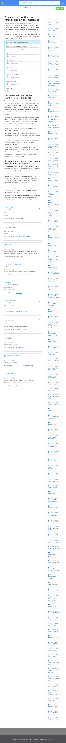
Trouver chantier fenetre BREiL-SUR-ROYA (53, 396)
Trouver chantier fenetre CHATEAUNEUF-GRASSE (53, 325)
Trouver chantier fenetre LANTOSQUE (53, 521)
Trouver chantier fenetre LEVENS (53, 244)
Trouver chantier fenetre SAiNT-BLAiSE (53, 576)
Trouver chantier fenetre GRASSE (53, 42)
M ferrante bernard (21, 386)
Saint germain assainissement (24, 275)
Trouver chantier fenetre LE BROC (53, 535)
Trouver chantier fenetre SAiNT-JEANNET (53, 287)
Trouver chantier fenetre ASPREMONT (54, 403)
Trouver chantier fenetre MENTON (53, 76)
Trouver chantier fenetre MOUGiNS (53, 90)
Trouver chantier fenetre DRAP (53, 251)
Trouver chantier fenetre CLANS (53, 655)
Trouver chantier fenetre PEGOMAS (53, 186)
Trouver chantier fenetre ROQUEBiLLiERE (53, 445)
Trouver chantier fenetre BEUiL (53, 699)
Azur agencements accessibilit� (24, 365)
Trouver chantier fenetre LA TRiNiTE (53, 139)
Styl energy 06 (19, 218)
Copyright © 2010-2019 (18, 739)
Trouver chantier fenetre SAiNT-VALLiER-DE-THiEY (53, 333)
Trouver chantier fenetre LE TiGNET (53, 347)
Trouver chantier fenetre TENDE (53, 423)
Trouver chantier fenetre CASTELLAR (53, 561)
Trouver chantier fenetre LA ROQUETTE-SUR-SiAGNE (53, 213)
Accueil (26, 7)
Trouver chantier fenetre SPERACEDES (54, 547)
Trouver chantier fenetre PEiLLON (53, 486)
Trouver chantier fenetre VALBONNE (53, 126)
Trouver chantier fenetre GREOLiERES (53, 705)
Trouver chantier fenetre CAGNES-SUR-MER (53, 48)
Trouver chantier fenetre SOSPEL (53, 310)
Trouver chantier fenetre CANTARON (53, 541)
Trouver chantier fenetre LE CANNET (53, 56)
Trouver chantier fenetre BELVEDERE (53, 612)
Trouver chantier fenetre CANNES (53, 35)
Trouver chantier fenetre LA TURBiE (53, 340)
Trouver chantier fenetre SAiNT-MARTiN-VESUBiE (53, 499)
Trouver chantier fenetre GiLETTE (53, 474)
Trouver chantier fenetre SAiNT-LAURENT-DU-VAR (53, 63)
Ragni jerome (19, 256)
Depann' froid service (21, 329)
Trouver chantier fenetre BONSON (53, 618)
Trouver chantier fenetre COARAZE (53, 630)
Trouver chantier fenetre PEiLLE (53, 389)
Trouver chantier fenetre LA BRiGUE (53, 685)
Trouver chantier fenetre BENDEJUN (53, 583)
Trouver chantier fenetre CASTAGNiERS (53, 467)
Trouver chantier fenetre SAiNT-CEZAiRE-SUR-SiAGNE (54, 295)
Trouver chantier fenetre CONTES (53, 173)
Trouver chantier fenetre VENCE (53, 96)
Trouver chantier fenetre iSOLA (53, 624)
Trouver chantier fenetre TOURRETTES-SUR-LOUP (53, 258)
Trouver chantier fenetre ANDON (53, 649)
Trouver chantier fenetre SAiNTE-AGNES (53, 554)
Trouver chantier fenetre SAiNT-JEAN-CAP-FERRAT (53, 416)
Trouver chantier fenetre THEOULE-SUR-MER (53, 452)
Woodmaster (19, 347)
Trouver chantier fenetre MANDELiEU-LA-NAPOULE (54, 83)
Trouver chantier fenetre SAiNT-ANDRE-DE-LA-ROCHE (53, 228)
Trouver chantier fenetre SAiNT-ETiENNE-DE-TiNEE (53, 513)
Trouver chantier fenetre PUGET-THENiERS (53, 437)
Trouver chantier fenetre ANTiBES (53, 29)
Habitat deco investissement (23, 236)
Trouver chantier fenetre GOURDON (53, 718)
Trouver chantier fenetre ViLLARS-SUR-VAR (53, 670)
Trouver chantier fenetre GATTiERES (53, 266)
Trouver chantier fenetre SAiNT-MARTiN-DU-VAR (53, 376)
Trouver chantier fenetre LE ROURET (53, 273)
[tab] (22, 208)
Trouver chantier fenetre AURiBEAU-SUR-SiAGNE (53, 368)
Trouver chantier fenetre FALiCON (53, 430)
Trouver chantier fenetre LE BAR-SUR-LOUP (53, 360)
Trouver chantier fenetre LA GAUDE (53, 179)
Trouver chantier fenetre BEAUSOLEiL (53, 110)
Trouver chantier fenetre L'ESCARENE (53, 383)
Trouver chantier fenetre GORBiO (53, 492)
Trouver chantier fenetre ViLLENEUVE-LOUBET (54, 103)
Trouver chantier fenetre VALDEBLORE (54, 590)
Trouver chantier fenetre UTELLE (53, 643)
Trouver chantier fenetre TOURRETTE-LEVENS (53, 237)
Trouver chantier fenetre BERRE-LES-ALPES (53, 528)
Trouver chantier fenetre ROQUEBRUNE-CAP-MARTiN (53, 118)
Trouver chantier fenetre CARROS (53, 132)
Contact (49, 739)
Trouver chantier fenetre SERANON (53, 712)
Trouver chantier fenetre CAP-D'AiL (53, 221)
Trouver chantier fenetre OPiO (53, 409)
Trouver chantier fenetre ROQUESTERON (53, 692)
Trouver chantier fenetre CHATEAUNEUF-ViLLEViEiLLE (53, 597)
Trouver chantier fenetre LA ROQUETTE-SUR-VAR (53, 568)
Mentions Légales (39, 739)
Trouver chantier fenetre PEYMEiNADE (54, 159)
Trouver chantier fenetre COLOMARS (53, 317)
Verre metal (19, 293)
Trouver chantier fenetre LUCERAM (53, 507)
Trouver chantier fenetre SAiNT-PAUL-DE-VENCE (53, 303)
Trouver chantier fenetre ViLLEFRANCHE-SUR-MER (53, 203)
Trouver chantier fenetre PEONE (53, 605)
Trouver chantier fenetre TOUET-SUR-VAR (53, 678)
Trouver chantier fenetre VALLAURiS (53, 70)
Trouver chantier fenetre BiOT (53, 153)
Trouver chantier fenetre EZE (53, 353)
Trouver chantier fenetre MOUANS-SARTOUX (53, 146)
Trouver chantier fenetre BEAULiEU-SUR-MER (53, 280)
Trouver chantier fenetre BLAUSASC (53, 480)
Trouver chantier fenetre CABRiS (53, 460)
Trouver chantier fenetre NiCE (53, 23)
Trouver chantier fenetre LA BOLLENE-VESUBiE (54, 662)
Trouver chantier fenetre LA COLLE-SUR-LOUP (53, 166)
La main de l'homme (21, 311)
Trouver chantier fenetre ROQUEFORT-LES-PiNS (53, 193)
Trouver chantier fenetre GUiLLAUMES (54, 636)
